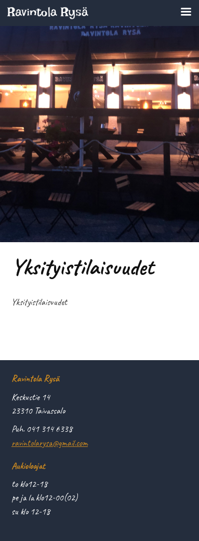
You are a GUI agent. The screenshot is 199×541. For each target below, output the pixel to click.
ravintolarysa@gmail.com (49, 442)
